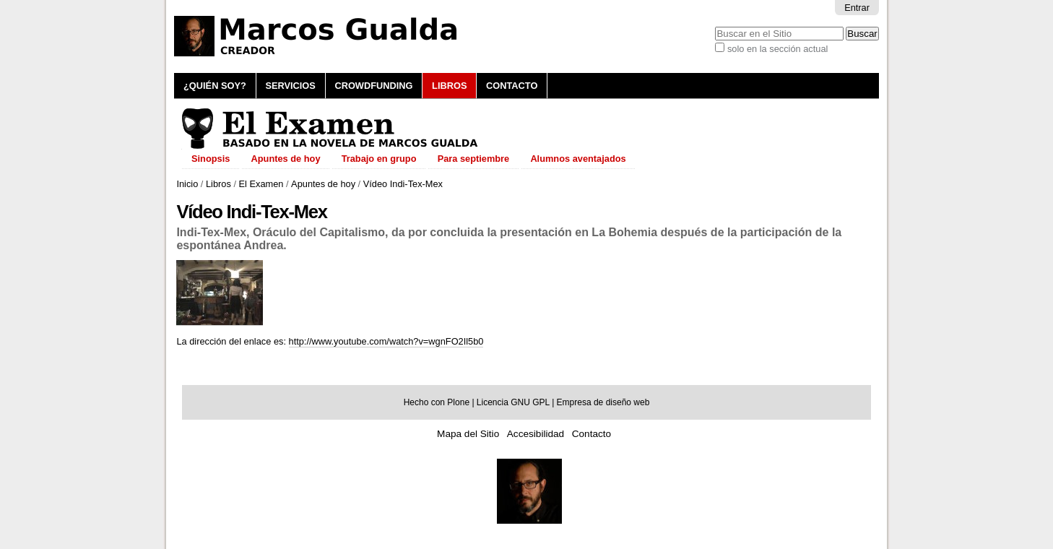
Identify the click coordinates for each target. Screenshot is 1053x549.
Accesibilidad (535, 433)
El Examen (261, 183)
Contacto (511, 85)
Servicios (290, 85)
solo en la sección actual (777, 48)
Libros (449, 85)
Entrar (857, 7)
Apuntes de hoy (323, 183)
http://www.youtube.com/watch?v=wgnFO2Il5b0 (386, 341)
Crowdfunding (373, 85)
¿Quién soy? (214, 85)
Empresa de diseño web (603, 402)
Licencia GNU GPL (513, 402)
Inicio (187, 183)
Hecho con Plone (436, 402)
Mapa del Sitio (468, 433)
